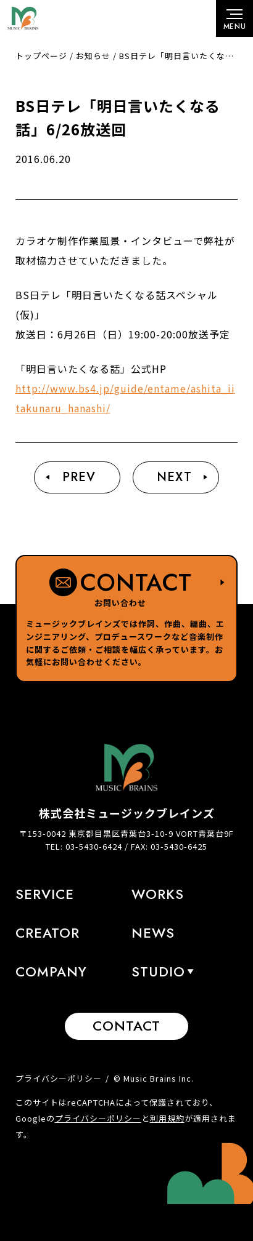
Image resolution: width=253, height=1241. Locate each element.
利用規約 (167, 1118)
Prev (79, 477)
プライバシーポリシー (58, 1078)
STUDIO (158, 971)
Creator (47, 933)
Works (157, 894)
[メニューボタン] (234, 18)
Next (174, 477)
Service (44, 894)
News (153, 933)
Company (51, 971)
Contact (126, 1025)
